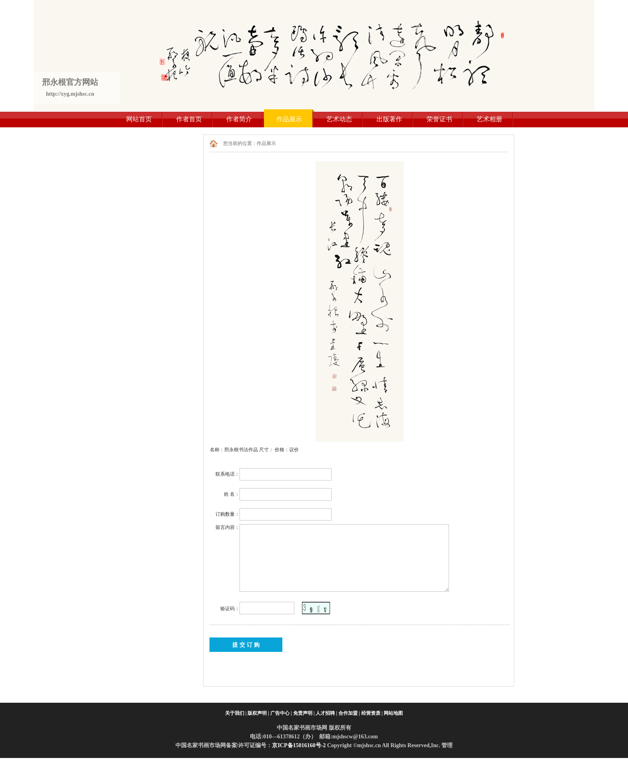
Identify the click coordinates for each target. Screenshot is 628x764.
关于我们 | (236, 713)
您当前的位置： (240, 143)
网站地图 (393, 713)
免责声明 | (304, 713)
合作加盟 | (349, 713)
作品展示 (289, 119)
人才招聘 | (326, 713)
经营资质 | (372, 713)
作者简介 (239, 119)
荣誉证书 (439, 119)
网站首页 (139, 119)
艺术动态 (339, 119)
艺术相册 (489, 119)
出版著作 (389, 119)
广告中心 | (281, 713)
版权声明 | (258, 713)
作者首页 (189, 119)
